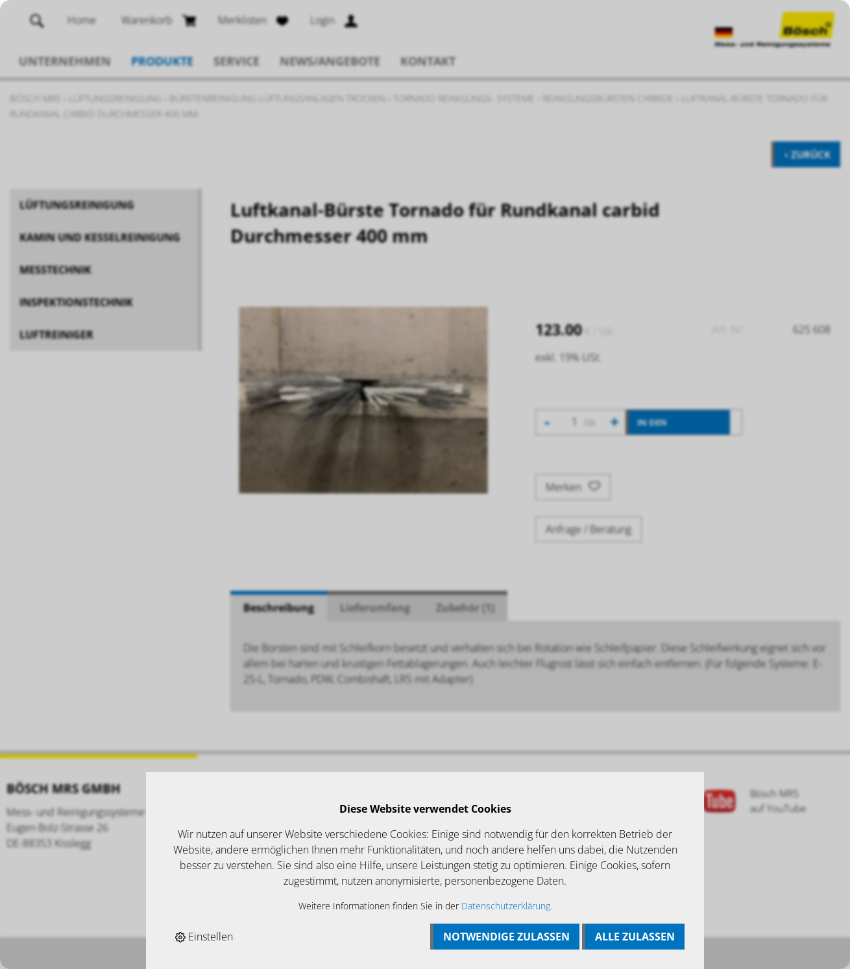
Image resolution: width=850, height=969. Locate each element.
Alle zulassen (635, 936)
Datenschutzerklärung (505, 906)
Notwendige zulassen (506, 936)
